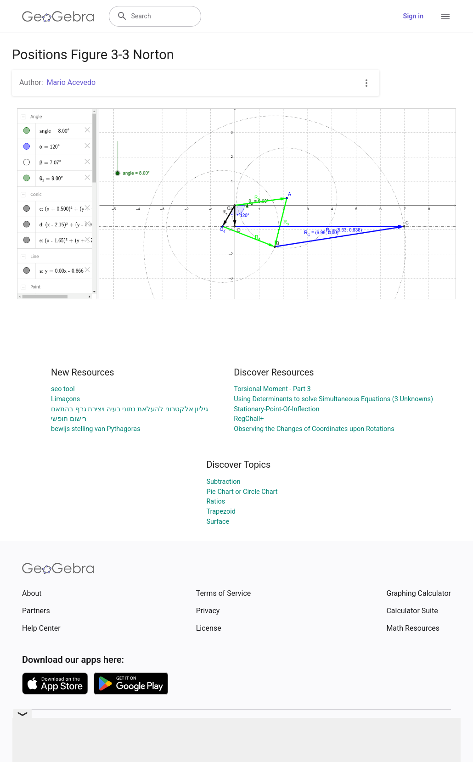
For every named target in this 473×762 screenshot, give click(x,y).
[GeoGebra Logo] (58, 16)
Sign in (413, 16)
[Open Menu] (445, 16)
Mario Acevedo (71, 82)
